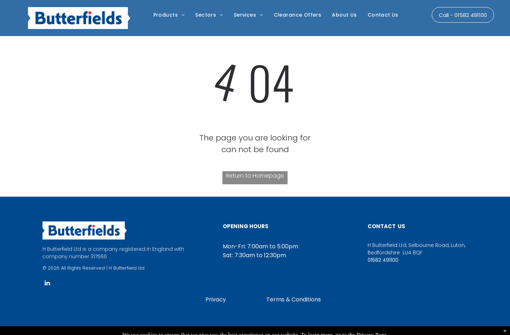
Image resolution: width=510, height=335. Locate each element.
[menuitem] (169, 15)
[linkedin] (47, 283)
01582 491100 (383, 260)
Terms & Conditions (293, 299)
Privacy (215, 299)
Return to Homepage (255, 176)
